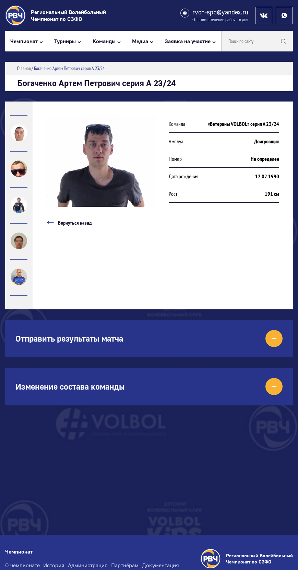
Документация (160, 565)
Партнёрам (125, 565)
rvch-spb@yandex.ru (220, 12)
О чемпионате (22, 565)
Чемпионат (24, 41)
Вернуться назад (69, 222)
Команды (104, 41)
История (53, 565)
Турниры (65, 41)
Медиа (140, 41)
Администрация (88, 565)
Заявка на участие (188, 41)
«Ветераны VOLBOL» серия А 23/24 (243, 123)
